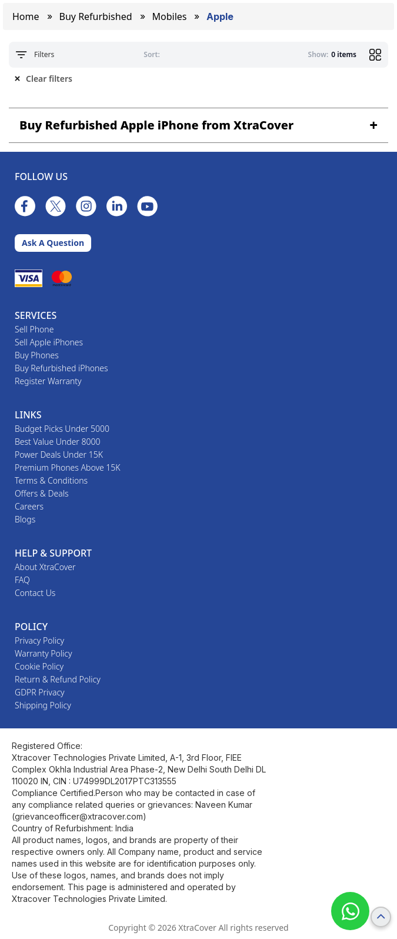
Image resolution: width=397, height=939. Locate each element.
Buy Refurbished (95, 16)
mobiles (169, 16)
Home (25, 16)
